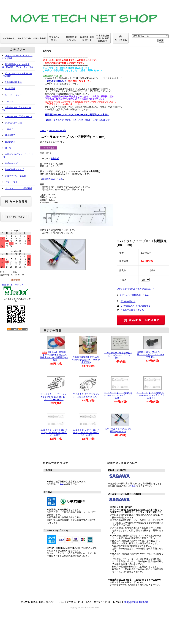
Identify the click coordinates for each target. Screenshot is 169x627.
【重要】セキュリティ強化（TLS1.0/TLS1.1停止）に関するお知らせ (77, 119)
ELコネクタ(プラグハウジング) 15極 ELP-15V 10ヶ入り (86, 395)
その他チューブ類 (13, 123)
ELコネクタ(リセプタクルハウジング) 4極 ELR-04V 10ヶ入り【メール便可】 (53, 397)
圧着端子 (9, 129)
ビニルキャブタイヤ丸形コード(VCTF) (17, 74)
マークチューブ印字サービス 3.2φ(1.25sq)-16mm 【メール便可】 (119, 355)
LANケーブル (11, 182)
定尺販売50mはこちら (52, 179)
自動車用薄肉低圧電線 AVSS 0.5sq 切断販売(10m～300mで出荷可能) (86, 359)
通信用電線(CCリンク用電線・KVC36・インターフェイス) (17, 65)
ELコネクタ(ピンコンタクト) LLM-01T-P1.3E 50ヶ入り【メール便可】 (118, 395)
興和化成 (55, 158)
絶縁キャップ (11, 163)
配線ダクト (10, 141)
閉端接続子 (10, 135)
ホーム (43, 130)
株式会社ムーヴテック (12, 285)
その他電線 (10, 88)
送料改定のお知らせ (56, 81)
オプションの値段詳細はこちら (134, 295)
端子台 (8, 148)
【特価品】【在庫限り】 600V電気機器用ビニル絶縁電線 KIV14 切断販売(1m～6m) (54, 356)
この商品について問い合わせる (135, 305)
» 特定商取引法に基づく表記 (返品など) (135, 289)
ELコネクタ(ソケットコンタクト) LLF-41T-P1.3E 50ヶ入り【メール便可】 (86, 432)
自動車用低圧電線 (13, 82)
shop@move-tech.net (136, 601)
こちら (61, 484)
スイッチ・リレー (13, 95)
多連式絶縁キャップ (14, 169)
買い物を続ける (128, 301)
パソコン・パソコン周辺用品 (18, 188)
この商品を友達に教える (132, 310)
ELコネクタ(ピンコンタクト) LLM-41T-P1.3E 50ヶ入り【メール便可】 (150, 395)
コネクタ (9, 101)
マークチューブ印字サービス (18, 116)
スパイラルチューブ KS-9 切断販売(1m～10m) (118, 430)
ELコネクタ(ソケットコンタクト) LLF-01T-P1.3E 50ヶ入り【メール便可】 (53, 432)
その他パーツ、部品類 (15, 176)
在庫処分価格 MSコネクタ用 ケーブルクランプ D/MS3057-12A (150, 354)
